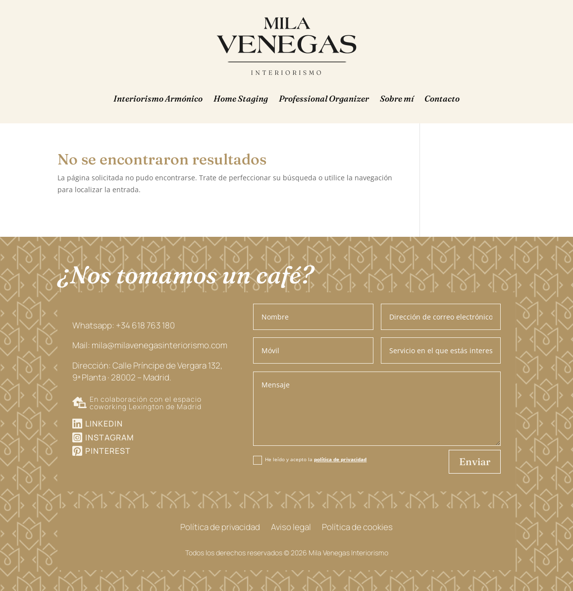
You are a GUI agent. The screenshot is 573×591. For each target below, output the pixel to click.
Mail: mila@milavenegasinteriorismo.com (149, 345)
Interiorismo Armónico (158, 98)
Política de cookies (357, 528)
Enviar (474, 461)
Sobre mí (397, 98)
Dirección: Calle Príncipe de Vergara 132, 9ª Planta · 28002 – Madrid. (147, 371)
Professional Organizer (324, 98)
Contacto (442, 98)
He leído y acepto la (309, 460)
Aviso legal (291, 528)
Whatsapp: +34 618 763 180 (123, 325)
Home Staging (240, 98)
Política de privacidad (220, 528)
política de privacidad (340, 459)
